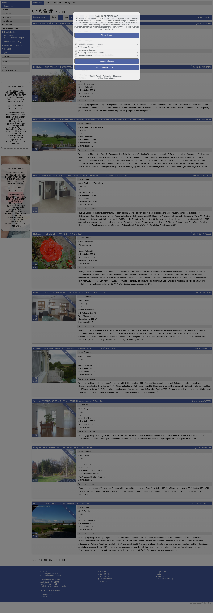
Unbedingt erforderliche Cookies (90, 44)
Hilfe (112, 29)
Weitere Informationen (106, 78)
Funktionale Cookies (86, 47)
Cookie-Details (95, 76)
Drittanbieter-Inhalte (86, 56)
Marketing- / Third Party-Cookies (91, 53)
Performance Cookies (86, 50)
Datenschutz (108, 76)
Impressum (118, 76)
